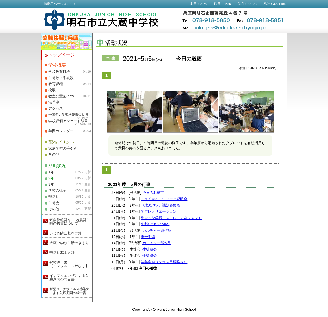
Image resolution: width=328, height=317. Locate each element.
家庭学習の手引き (62, 148)
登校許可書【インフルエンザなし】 (69, 264)
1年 (51, 172)
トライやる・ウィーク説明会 (164, 199)
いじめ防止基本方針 (65, 233)
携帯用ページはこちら (60, 4)
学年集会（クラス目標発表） (164, 262)
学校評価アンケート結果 (68, 121)
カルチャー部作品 (156, 230)
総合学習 (148, 237)
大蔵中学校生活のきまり (69, 243)
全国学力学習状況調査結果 (68, 115)
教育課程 (55, 84)
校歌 (52, 90)
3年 (51, 184)
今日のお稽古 (153, 192)
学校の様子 (57, 190)
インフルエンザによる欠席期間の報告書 (69, 277)
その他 (53, 154)
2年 (51, 178)
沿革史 (53, 102)
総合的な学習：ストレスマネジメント (171, 218)
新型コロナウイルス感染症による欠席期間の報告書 (69, 291)
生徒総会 (149, 249)
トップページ (61, 55)
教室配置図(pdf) (61, 96)
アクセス (55, 108)
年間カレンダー (61, 131)
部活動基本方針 (62, 253)
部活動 (53, 197)
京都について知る (155, 224)
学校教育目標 (59, 72)
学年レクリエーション (159, 211)
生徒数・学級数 (61, 78)
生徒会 (53, 203)
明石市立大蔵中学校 (101, 19)
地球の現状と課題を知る (160, 205)
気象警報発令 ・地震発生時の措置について (69, 221)
